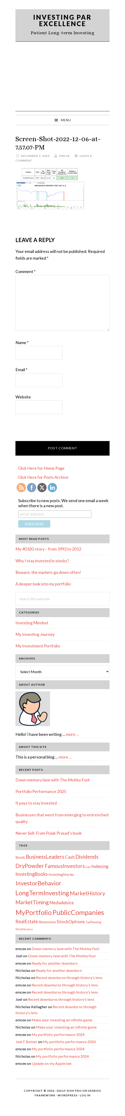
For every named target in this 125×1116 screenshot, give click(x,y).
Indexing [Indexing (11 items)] (99, 866)
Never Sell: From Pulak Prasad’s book (48, 833)
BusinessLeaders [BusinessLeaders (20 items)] (45, 857)
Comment (25, 271)
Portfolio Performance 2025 (40, 791)
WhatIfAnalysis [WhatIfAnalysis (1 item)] (24, 929)
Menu (66, 120)
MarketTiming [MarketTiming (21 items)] (32, 902)
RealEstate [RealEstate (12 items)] (26, 921)
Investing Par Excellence (62, 20)
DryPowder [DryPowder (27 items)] (29, 865)
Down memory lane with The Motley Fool (52, 779)
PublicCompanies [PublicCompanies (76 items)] (78, 912)
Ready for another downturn (54, 963)
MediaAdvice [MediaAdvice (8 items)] (61, 902)
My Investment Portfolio (37, 645)
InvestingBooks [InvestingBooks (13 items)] (31, 874)
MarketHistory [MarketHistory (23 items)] (87, 893)
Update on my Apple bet (51, 1063)
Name (22, 342)
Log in (85, 1095)
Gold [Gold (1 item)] (88, 866)
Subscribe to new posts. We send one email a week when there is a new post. (63, 503)
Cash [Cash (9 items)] (70, 857)
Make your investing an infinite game (62, 1020)
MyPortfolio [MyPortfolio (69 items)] (33, 912)
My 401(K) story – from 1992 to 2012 (48, 548)
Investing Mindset (31, 622)
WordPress (67, 1095)
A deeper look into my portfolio (43, 583)
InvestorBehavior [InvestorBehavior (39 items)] (38, 883)
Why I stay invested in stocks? (42, 560)
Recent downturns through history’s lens (69, 977)
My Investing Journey (35, 634)
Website (23, 396)
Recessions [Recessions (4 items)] (47, 922)
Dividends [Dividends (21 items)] (86, 856)
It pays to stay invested (36, 802)
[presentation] (50, 430)
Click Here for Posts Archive (43, 477)
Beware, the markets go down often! (48, 572)
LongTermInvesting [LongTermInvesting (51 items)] (42, 893)
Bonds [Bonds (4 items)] (20, 857)
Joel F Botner (26, 1041)
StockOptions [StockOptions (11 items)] (71, 921)
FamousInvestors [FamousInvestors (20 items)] (65, 866)
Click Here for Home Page (41, 468)
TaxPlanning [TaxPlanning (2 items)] (93, 922)
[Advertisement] (62, 76)
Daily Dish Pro (69, 1090)
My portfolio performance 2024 (58, 1034)
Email (21, 369)
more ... (72, 734)
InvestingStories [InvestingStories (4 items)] (61, 874)
